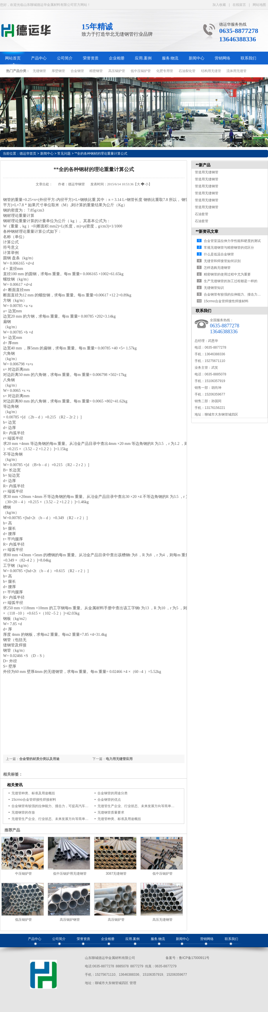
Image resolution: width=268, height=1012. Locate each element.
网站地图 (259, 5)
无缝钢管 (39, 71)
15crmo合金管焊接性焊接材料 (33, 800)
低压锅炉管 (23, 920)
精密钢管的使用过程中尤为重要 (227, 274)
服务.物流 (170, 58)
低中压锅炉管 (141, 71)
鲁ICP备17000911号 (194, 958)
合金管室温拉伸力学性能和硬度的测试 (232, 241)
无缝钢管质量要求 (110, 812)
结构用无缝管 (211, 71)
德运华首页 (28, 153)
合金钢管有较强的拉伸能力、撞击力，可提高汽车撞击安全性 (56, 806)
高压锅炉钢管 (70, 920)
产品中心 (39, 58)
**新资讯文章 (207, 231)
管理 (133, 983)
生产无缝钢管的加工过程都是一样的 (230, 281)
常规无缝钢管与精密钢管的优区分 (229, 248)
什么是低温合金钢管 (219, 254)
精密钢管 (96, 71)
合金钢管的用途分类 (112, 793)
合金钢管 (77, 71)
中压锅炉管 (23, 874)
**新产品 (203, 165)
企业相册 (117, 58)
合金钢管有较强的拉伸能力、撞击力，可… (235, 294)
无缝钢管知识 (214, 288)
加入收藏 (219, 5)
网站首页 (13, 58)
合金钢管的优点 (109, 800)
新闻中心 (196, 58)
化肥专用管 (164, 71)
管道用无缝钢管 (206, 172)
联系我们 (248, 58)
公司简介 (65, 58)
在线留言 (239, 5)
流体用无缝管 (236, 71)
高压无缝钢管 (162, 920)
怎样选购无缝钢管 (217, 268)
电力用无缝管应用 (119, 759)
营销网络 (222, 58)
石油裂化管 (187, 71)
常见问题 (64, 153)
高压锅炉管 (116, 71)
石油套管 (201, 214)
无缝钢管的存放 (23, 812)
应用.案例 (143, 58)
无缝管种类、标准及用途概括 (33, 793)
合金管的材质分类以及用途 (39, 759)
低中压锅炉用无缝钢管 (70, 874)
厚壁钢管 (58, 71)
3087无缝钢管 (116, 874)
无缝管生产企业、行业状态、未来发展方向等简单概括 (137, 806)
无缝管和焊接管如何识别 (222, 261)
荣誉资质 (91, 58)
